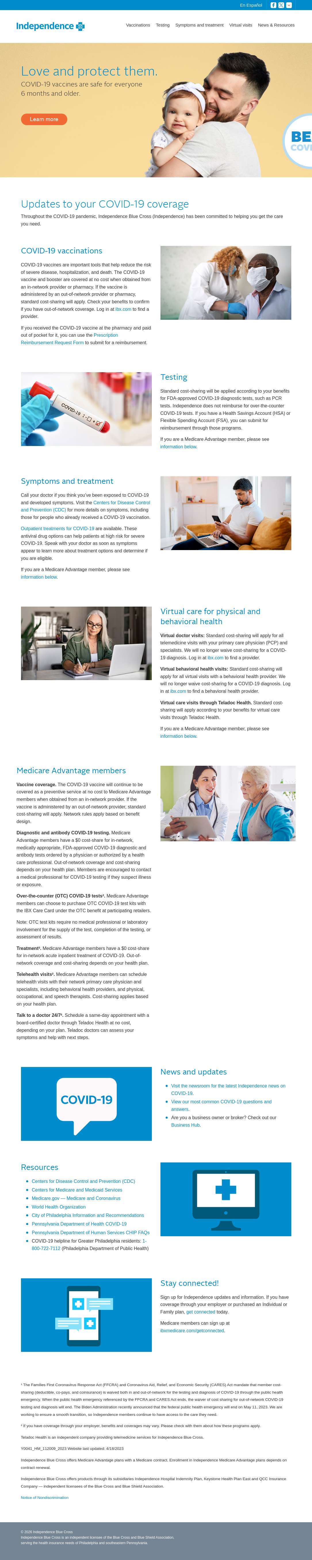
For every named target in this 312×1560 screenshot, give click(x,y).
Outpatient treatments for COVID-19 (57, 528)
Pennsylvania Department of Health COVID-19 (79, 1224)
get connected (200, 1311)
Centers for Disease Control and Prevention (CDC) (83, 1181)
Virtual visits (240, 24)
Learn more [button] (44, 119)
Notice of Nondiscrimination (44, 1497)
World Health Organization (59, 1207)
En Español (251, 5)
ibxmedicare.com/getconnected (192, 1330)
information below (178, 446)
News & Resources (276, 24)
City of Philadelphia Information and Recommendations (88, 1215)
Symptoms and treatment (199, 24)
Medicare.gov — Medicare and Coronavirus (76, 1198)
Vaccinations (138, 24)
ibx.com (123, 309)
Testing (163, 24)
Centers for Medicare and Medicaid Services (77, 1190)
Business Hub (185, 1125)
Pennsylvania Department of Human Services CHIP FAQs (91, 1232)
